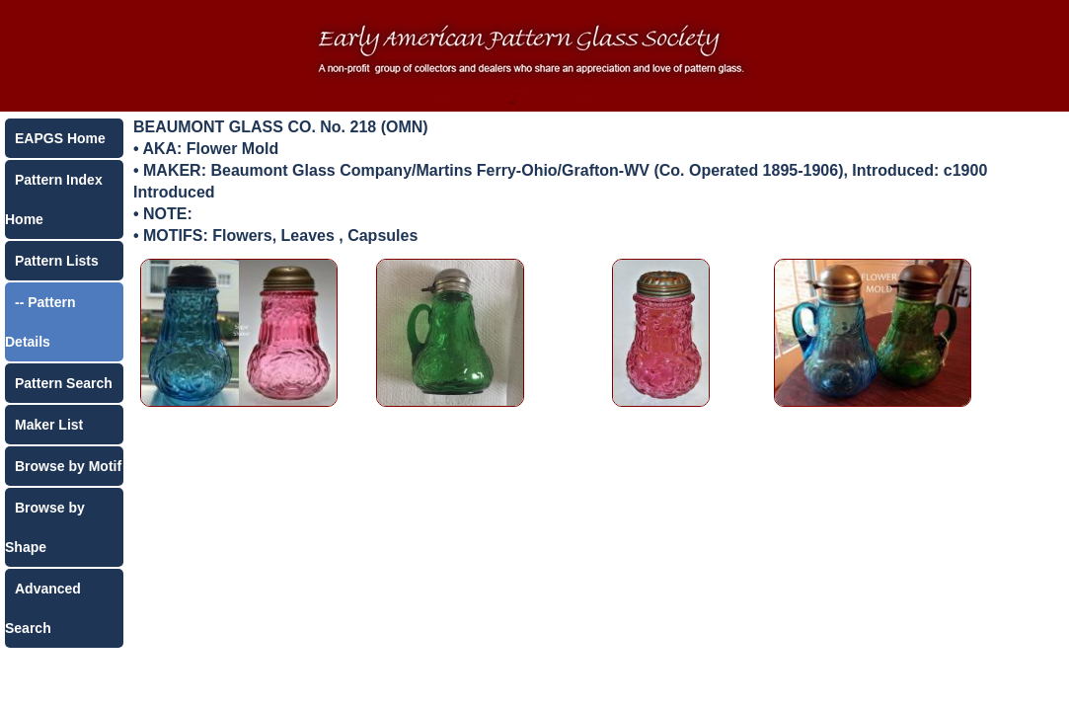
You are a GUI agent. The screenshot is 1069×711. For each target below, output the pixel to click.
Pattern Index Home (54, 199)
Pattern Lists (57, 261)
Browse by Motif (68, 466)
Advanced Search (43, 608)
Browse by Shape (45, 527)
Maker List (49, 425)
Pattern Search (64, 383)
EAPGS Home (60, 138)
